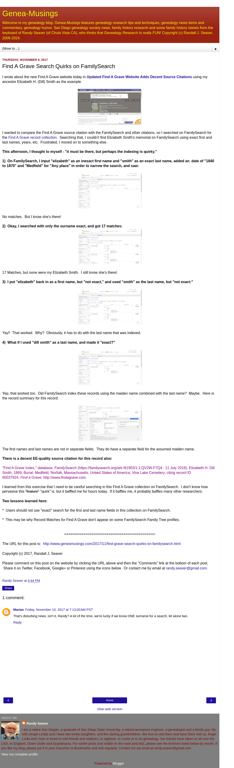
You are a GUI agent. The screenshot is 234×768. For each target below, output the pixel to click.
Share (8, 588)
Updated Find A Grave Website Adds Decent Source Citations (139, 77)
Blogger (118, 763)
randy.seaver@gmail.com (186, 568)
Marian (18, 609)
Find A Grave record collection (32, 137)
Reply (17, 622)
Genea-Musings (30, 13)
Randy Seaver (37, 723)
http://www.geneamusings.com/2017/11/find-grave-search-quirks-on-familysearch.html (112, 544)
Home (109, 700)
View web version (109, 709)
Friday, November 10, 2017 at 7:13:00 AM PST (59, 609)
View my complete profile (19, 754)
